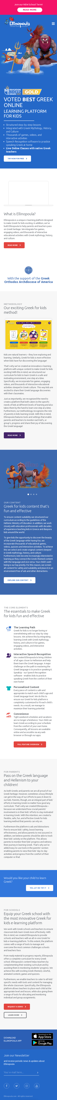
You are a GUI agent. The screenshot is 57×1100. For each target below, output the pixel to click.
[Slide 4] (36, 494)
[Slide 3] (33, 494)
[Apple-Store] (42, 1036)
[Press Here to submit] (38, 1072)
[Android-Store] (42, 1042)
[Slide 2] (31, 494)
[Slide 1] (28, 494)
